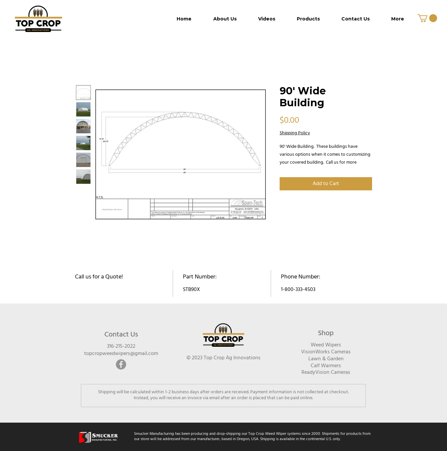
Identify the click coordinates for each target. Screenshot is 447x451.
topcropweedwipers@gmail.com (121, 353)
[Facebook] (121, 364)
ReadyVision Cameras (325, 372)
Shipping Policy (295, 133)
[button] (427, 18)
